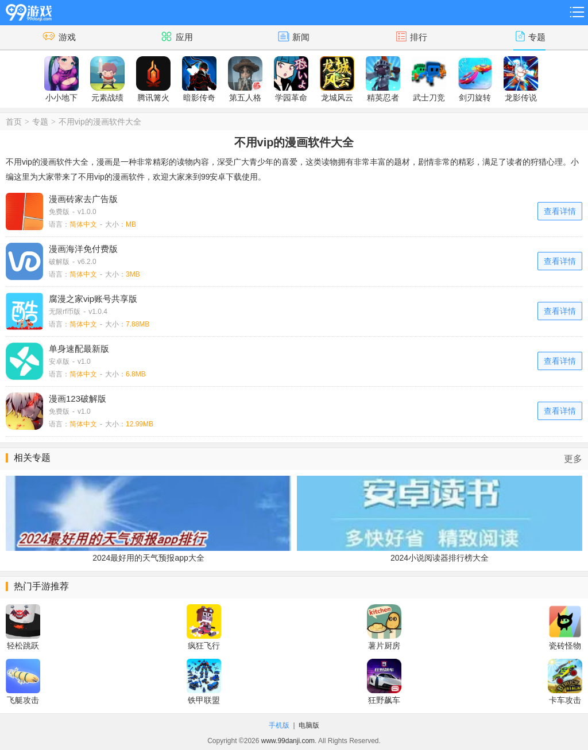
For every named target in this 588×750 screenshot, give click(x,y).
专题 (40, 121)
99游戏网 (29, 10)
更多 (573, 459)
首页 (14, 121)
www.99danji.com (288, 741)
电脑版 (309, 725)
